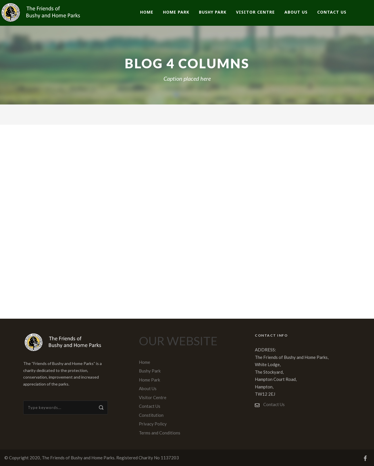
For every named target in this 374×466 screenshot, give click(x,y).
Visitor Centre (255, 12)
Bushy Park (212, 12)
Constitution (151, 415)
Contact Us (331, 12)
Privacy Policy (153, 423)
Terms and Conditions (159, 432)
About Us (296, 12)
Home (146, 12)
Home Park (176, 12)
